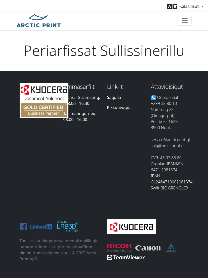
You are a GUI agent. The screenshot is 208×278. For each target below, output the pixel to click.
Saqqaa (114, 97)
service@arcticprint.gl (170, 139)
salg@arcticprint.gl (168, 145)
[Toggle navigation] (185, 21)
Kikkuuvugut (119, 107)
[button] (185, 6)
